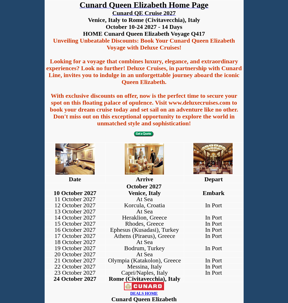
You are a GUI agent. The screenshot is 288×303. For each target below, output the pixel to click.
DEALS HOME (144, 293)
